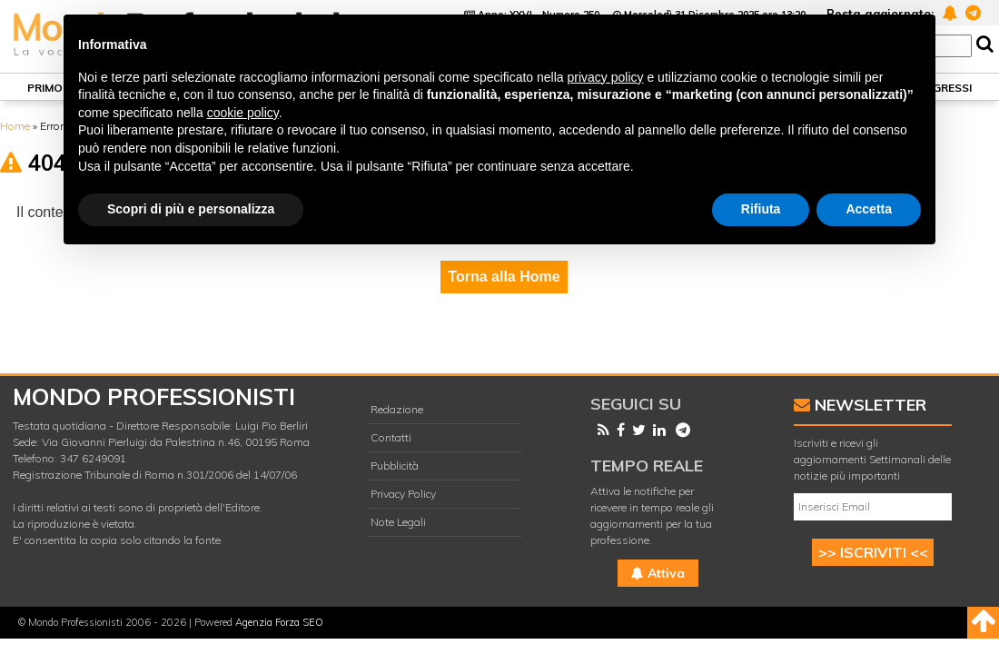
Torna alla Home (503, 276)
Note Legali (398, 522)
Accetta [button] (869, 209)
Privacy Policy (403, 493)
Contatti (391, 437)
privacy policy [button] (606, 77)
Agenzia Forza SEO (279, 622)
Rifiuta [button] (761, 209)
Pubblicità (395, 465)
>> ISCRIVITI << (873, 552)
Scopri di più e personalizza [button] (190, 209)
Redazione (397, 409)
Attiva (658, 573)
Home (15, 126)
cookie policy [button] (243, 112)
